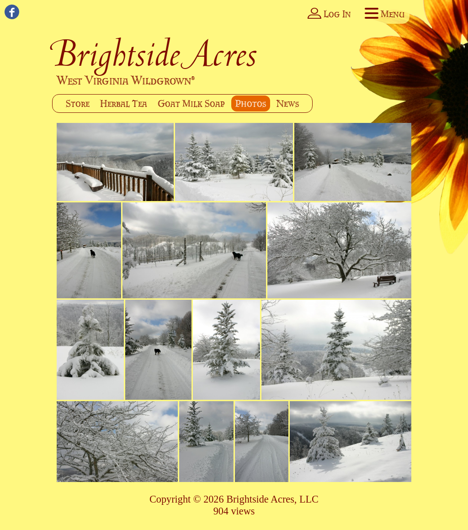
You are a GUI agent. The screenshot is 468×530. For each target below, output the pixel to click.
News (288, 103)
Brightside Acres (155, 53)
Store (78, 103)
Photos (250, 103)
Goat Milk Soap (191, 103)
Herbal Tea (123, 103)
